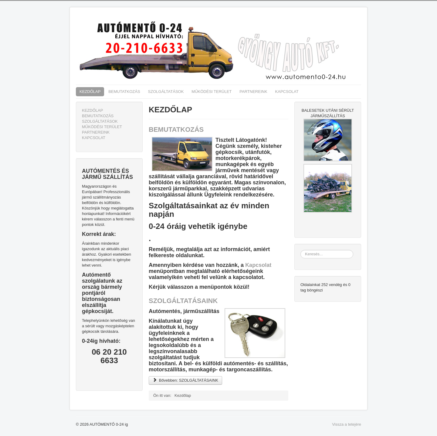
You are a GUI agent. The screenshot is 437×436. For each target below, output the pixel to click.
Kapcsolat (258, 265)
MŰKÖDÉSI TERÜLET (211, 91)
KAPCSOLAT (287, 91)
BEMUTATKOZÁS (124, 91)
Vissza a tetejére (346, 424)
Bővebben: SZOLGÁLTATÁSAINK (185, 380)
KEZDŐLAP (90, 91)
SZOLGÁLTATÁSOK (166, 91)
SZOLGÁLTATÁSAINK (183, 301)
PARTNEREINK (253, 91)
